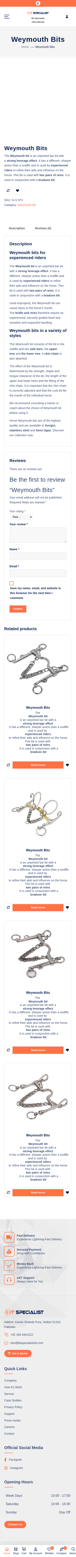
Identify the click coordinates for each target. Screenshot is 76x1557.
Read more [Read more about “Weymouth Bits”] (38, 765)
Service (9, 1393)
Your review (19, 524)
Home (25, 46)
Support (9, 1413)
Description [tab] (17, 228)
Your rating (18, 511)
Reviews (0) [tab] (43, 228)
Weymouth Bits (45, 46)
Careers (9, 1427)
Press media (12, 1420)
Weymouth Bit (27, 205)
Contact (9, 1433)
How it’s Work (13, 1387)
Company (10, 1380)
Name (14, 549)
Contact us (15, 1524)
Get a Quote (18, 1353)
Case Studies (12, 1400)
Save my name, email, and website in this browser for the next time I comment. (35, 593)
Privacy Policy (13, 1407)
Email (14, 566)
